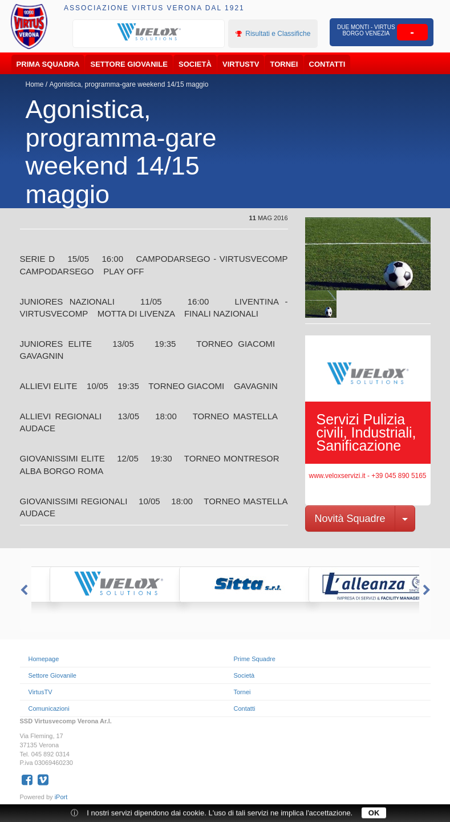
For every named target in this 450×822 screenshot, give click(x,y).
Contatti (327, 64)
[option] (149, 32)
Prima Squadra (48, 64)
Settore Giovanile (129, 64)
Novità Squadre (350, 518)
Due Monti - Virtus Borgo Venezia (366, 30)
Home (35, 84)
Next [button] (427, 590)
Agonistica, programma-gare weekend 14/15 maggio (129, 84)
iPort (61, 796)
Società (195, 64)
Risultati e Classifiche (273, 34)
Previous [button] (23, 590)
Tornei (284, 64)
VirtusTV (240, 64)
